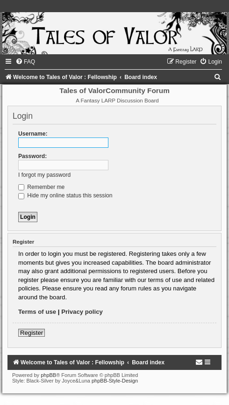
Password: (32, 156)
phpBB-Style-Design (115, 380)
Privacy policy (82, 311)
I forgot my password (44, 175)
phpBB (48, 375)
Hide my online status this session (65, 195)
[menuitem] (25, 61)
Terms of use (37, 311)
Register (31, 332)
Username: (33, 133)
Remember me (41, 187)
